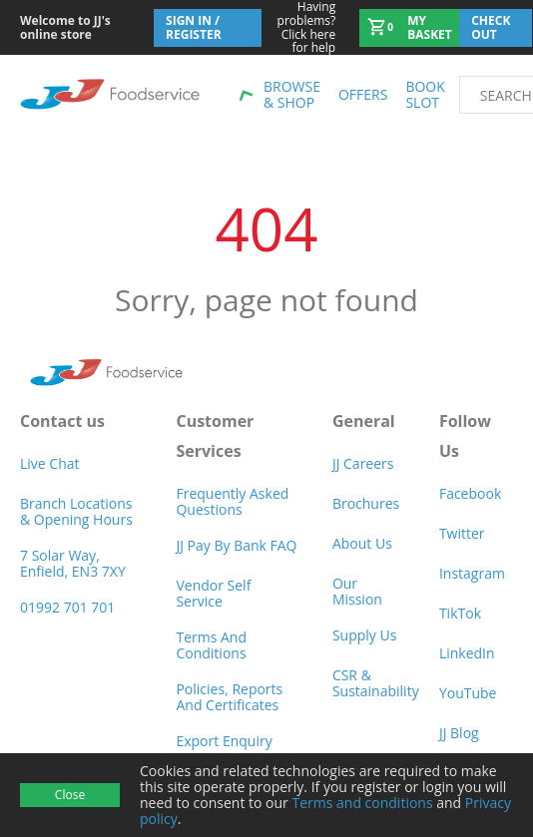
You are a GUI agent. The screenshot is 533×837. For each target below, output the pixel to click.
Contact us (62, 421)
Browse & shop (292, 94)
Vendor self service (213, 593)
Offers (362, 94)
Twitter (462, 533)
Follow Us (465, 436)
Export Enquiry (223, 740)
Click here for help (299, 27)
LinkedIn (467, 652)
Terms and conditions (361, 802)
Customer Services (215, 436)
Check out (490, 27)
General (363, 421)
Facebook (470, 493)
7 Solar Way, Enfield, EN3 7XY (73, 563)
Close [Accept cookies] (70, 794)
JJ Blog (459, 732)
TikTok (460, 613)
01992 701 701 (67, 607)
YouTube (468, 692)
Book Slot (424, 94)
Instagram (472, 573)
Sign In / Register (194, 27)
